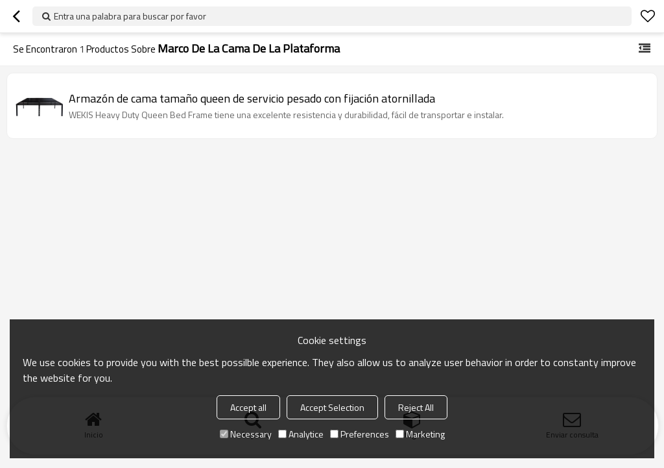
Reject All (416, 407)
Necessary (246, 434)
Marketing (420, 434)
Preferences (359, 434)
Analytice (301, 434)
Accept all (248, 407)
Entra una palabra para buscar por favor (130, 16)
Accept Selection (332, 407)
